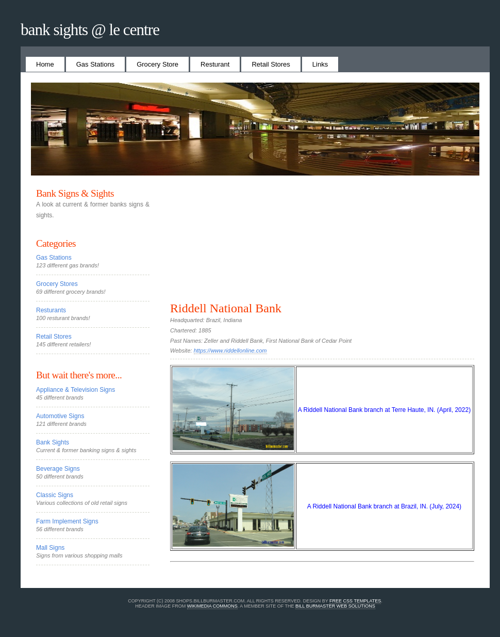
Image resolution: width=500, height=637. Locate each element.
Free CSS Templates (355, 600)
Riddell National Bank (225, 308)
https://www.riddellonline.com (230, 350)
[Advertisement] (322, 244)
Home (45, 64)
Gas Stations (95, 64)
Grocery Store (157, 64)
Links (320, 64)
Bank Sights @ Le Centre (90, 30)
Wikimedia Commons (212, 606)
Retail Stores (271, 64)
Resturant (215, 64)
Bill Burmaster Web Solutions (335, 606)
